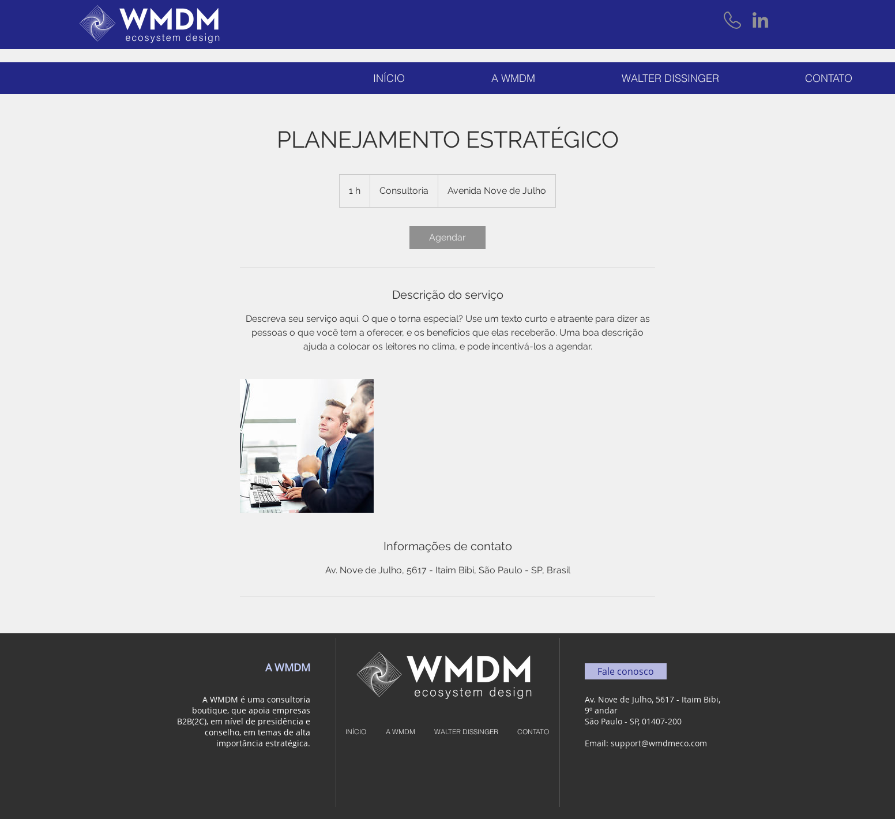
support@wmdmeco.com (659, 743)
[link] (447, 237)
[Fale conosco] (626, 671)
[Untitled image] (307, 446)
